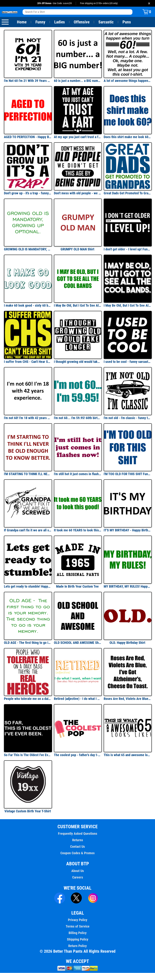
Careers (77, 877)
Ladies (59, 22)
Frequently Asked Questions (77, 834)
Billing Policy (77, 933)
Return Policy (77, 946)
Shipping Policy (77, 939)
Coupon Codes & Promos (77, 853)
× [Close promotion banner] (149, 3)
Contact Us (77, 847)
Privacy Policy (77, 920)
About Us (77, 871)
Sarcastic (106, 22)
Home (22, 22)
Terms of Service (77, 926)
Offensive (81, 22)
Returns (77, 840)
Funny (40, 22)
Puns (127, 22)
